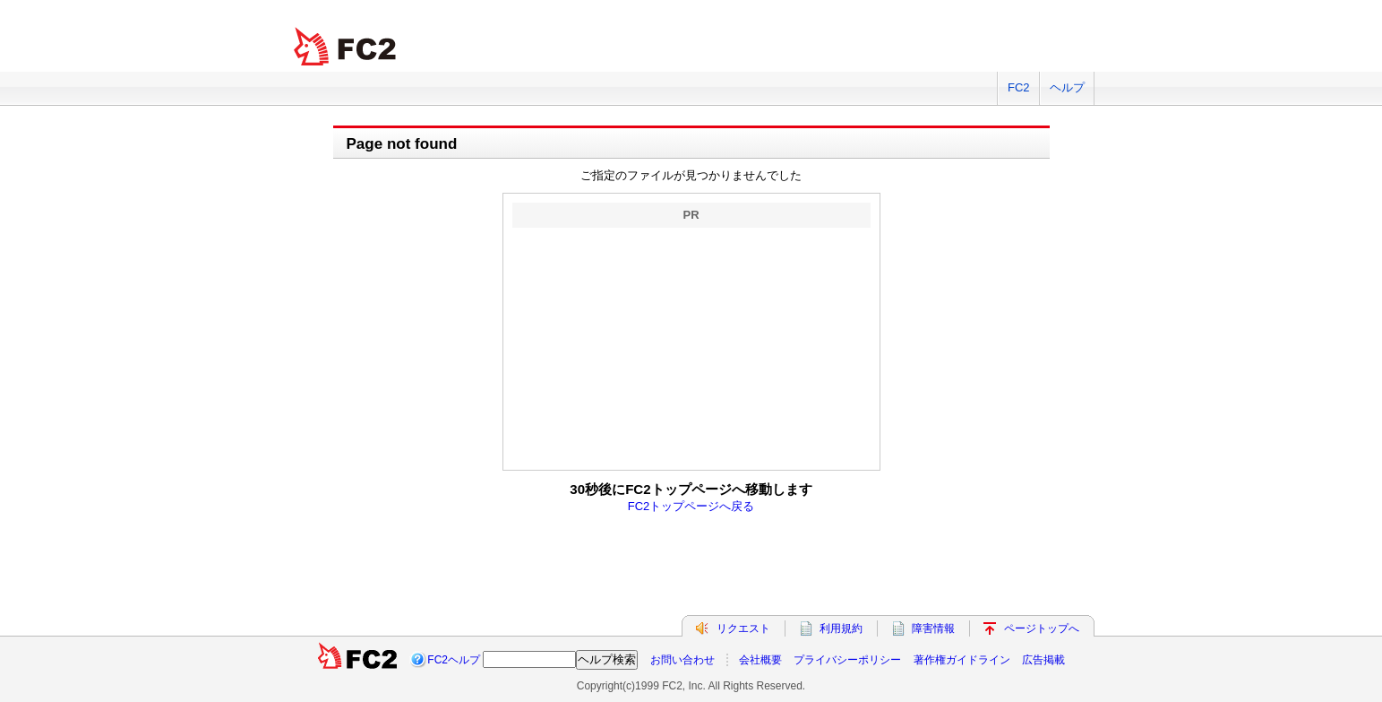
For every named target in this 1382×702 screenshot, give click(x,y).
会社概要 (760, 660)
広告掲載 (1043, 660)
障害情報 (933, 628)
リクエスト (743, 628)
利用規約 (841, 628)
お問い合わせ (682, 660)
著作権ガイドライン (962, 660)
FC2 (1019, 87)
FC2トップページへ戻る (691, 506)
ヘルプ (1067, 87)
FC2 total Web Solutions (346, 47)
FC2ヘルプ (453, 660)
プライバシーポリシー (847, 660)
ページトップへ (1041, 628)
